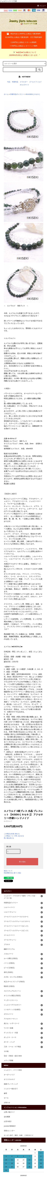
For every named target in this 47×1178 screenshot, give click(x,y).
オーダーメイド (9, 1075)
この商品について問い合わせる (14, 836)
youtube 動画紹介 (10, 1126)
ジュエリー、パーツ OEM (13, 1070)
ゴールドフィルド (35, 82)
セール (6, 1098)
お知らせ (7, 1102)
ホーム (6, 94)
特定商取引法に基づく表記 (12, 873)
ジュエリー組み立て (11, 1089)
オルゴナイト (24, 85)
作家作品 (15, 82)
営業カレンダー (9, 1131)
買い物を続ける (9, 838)
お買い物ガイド (9, 1112)
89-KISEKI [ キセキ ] (33, 94)
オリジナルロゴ (9, 1079)
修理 (5, 1093)
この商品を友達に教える (12, 834)
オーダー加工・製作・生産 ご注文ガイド (18, 1135)
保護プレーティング (11, 1084)
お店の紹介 (8, 1121)
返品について (8, 871)
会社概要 (7, 1117)
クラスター (24, 82)
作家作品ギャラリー (17, 94)
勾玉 (8, 82)
